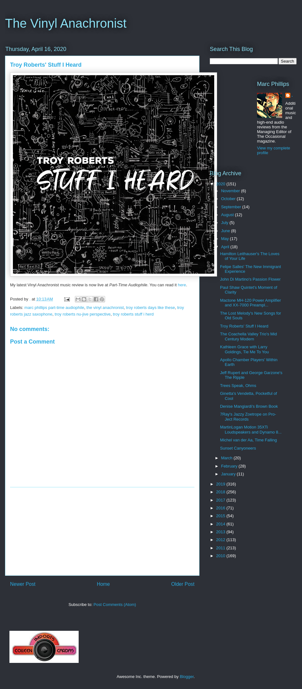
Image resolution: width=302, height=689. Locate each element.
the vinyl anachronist (105, 307)
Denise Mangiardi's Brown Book (249, 406)
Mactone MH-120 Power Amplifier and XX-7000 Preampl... (250, 303)
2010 (221, 555)
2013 (221, 531)
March (227, 458)
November (231, 190)
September (231, 206)
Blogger (186, 676)
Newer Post (23, 584)
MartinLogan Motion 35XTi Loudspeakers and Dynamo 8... (251, 429)
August (228, 214)
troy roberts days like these (150, 307)
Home (103, 584)
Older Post (182, 584)
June (226, 230)
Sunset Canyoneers (238, 448)
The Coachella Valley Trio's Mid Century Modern (248, 336)
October (229, 198)
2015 (221, 515)
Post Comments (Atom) (114, 604)
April (226, 246)
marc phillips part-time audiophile (54, 307)
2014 (221, 524)
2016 (221, 508)
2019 (221, 484)
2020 (221, 184)
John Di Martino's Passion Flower (250, 279)
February (230, 466)
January (229, 474)
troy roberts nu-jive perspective (83, 314)
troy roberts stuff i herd (133, 314)
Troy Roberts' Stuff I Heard (244, 326)
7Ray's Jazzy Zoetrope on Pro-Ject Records (248, 417)
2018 (221, 492)
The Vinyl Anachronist (65, 23)
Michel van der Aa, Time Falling (248, 440)
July (225, 222)
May (225, 238)
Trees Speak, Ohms (238, 385)
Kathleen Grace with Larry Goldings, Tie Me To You (244, 349)
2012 (221, 539)
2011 (221, 548)
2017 (221, 500)
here (182, 285)
